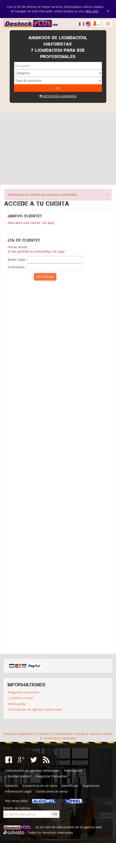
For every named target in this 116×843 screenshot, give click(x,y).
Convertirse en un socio (39, 786)
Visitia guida (17, 704)
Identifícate (69, 786)
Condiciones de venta (52, 791)
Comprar (44, 734)
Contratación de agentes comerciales (35, 709)
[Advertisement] (58, 147)
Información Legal (18, 791)
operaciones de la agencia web (79, 827)
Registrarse (91, 786)
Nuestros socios (101, 734)
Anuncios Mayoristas (19, 734)
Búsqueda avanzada (58, 96)
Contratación (63, 734)
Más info (91, 11)
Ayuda (81, 734)
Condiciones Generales (59, 738)
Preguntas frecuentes (23, 692)
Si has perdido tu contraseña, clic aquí (36, 251)
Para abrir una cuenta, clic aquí (31, 223)
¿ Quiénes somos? (21, 698)
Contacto (11, 786)
